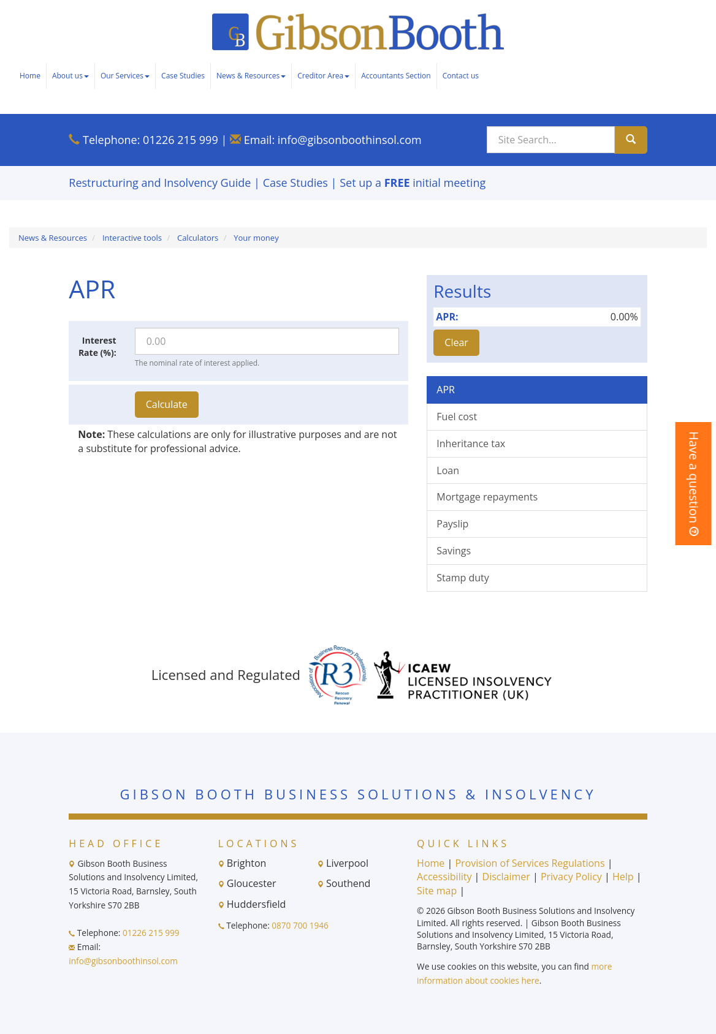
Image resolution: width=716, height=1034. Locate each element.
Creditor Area (323, 75)
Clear (456, 342)
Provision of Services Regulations (529, 863)
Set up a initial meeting (413, 182)
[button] (694, 483)
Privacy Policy (571, 876)
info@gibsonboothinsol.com (350, 139)
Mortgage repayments (487, 497)
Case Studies (183, 75)
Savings (453, 550)
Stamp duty (462, 577)
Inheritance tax (470, 443)
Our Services (125, 75)
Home (30, 75)
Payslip (452, 523)
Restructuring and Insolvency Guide (160, 182)
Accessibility (444, 876)
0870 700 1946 (300, 925)
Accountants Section (395, 75)
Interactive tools (132, 237)
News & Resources (251, 75)
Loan (447, 470)
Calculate (167, 404)
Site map (437, 890)
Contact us (461, 75)
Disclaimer (506, 876)
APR (445, 389)
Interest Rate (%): (97, 346)
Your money (256, 237)
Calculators (197, 237)
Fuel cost (456, 416)
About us (70, 75)
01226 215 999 (180, 139)
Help (623, 876)
